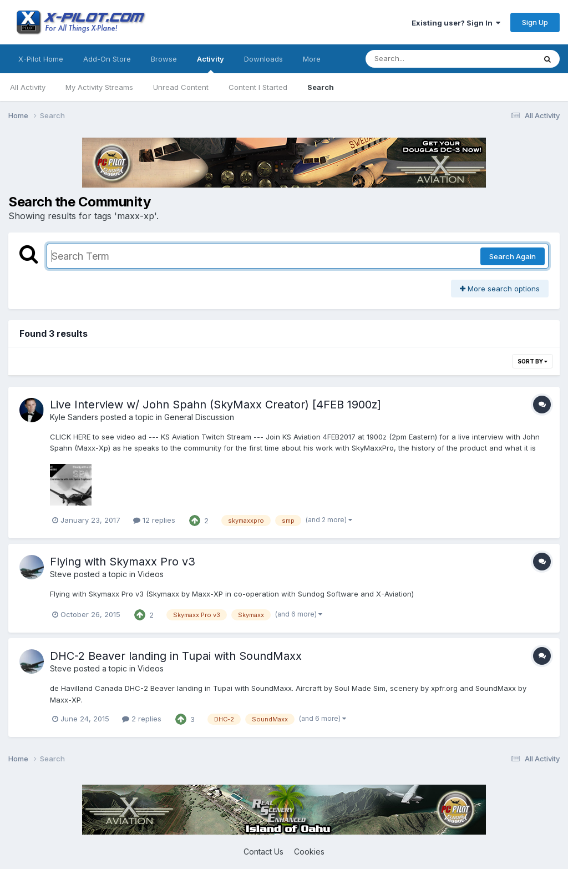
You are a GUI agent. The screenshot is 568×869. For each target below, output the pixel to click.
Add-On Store (107, 58)
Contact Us (263, 851)
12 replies (154, 520)
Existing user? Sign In (456, 22)
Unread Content (181, 87)
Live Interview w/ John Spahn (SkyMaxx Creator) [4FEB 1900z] (215, 404)
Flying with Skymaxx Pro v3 (122, 561)
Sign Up (535, 22)
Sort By (532, 361)
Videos (151, 574)
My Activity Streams (99, 87)
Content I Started (258, 87)
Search (320, 87)
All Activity (27, 87)
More (312, 58)
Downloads (263, 58)
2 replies (141, 718)
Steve (61, 574)
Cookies (309, 851)
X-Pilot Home (40, 58)
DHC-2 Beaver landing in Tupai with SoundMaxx (176, 656)
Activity (210, 63)
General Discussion (199, 417)
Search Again (512, 256)
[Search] (420, 59)
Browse (164, 58)
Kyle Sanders (74, 417)
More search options (500, 288)
